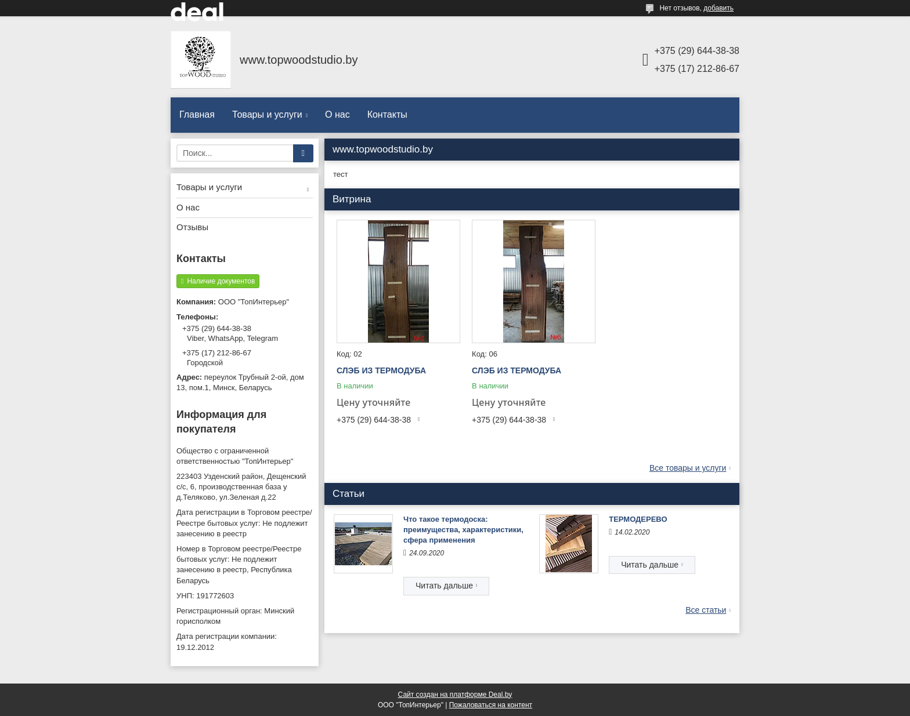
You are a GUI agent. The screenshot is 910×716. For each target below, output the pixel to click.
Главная (197, 114)
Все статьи (705, 610)
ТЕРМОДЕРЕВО (638, 519)
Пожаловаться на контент (490, 705)
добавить (718, 8)
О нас (337, 114)
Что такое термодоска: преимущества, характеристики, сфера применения (463, 529)
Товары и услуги (267, 114)
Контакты (387, 114)
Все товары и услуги (688, 468)
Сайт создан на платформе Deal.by (455, 694)
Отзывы (192, 227)
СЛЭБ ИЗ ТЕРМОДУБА (381, 370)
